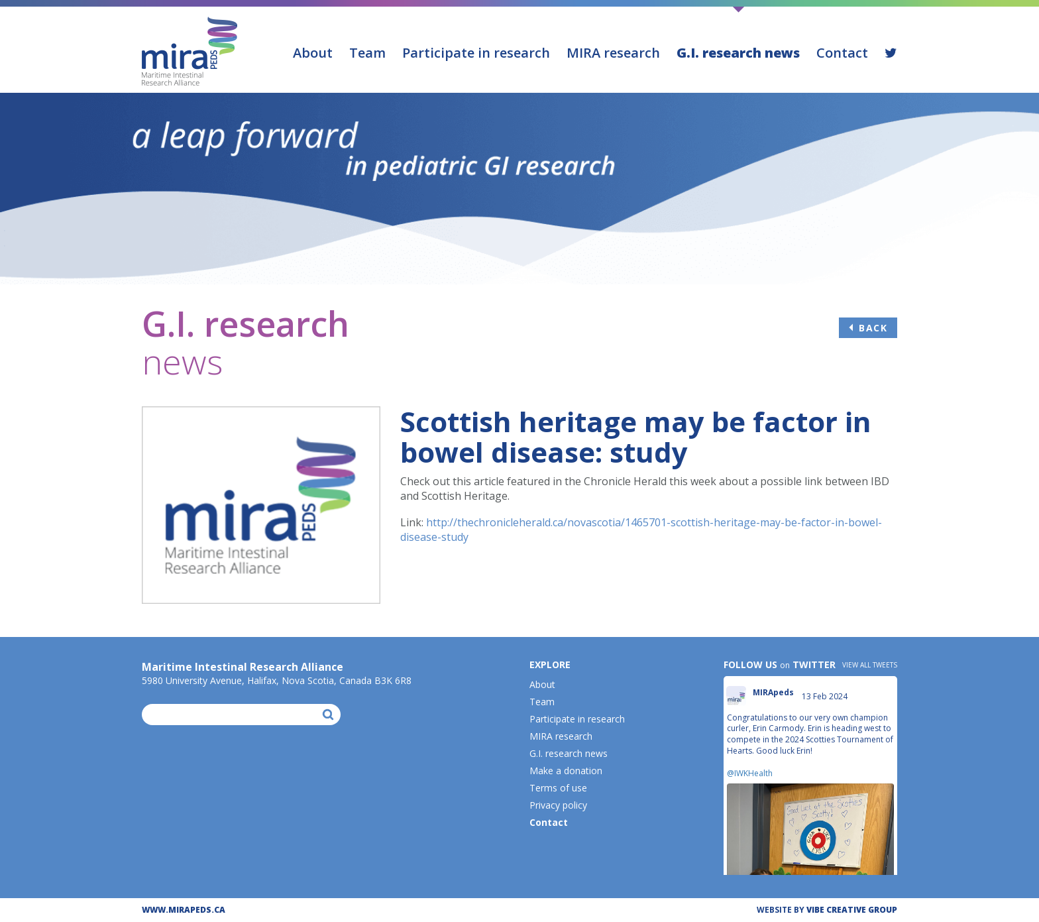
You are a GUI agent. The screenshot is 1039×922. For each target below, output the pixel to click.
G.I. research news (738, 53)
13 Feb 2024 (825, 696)
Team (367, 53)
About (313, 53)
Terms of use (558, 787)
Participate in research (476, 53)
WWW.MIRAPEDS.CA (183, 909)
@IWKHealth (750, 773)
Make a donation (565, 770)
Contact (842, 53)
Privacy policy (558, 805)
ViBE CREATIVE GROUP (851, 909)
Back (873, 327)
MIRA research (613, 53)
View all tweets (869, 664)
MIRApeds (773, 693)
